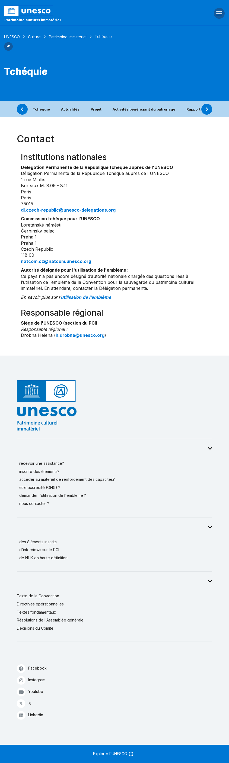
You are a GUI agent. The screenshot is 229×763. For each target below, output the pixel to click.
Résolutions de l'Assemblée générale (50, 620)
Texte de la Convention (38, 596)
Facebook (32, 668)
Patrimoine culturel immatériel (32, 20)
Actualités (70, 109)
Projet (96, 109)
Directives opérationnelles (40, 604)
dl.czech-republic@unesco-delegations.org (68, 210)
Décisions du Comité (35, 628)
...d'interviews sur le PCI (38, 549)
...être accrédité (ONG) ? (38, 487)
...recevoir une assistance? (40, 463)
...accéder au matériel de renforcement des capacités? (66, 479)
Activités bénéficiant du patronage (144, 109)
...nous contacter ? (33, 503)
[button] (8, 49)
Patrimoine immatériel (68, 36)
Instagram (31, 680)
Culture (34, 36)
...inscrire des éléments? (38, 471)
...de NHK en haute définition (42, 557)
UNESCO (12, 36)
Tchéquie (41, 109)
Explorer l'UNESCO (113, 754)
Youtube (30, 691)
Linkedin (30, 715)
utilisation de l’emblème (86, 297)
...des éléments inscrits (37, 541)
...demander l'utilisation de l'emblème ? (51, 495)
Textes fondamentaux (36, 612)
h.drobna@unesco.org (80, 335)
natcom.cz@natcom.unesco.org (56, 261)
